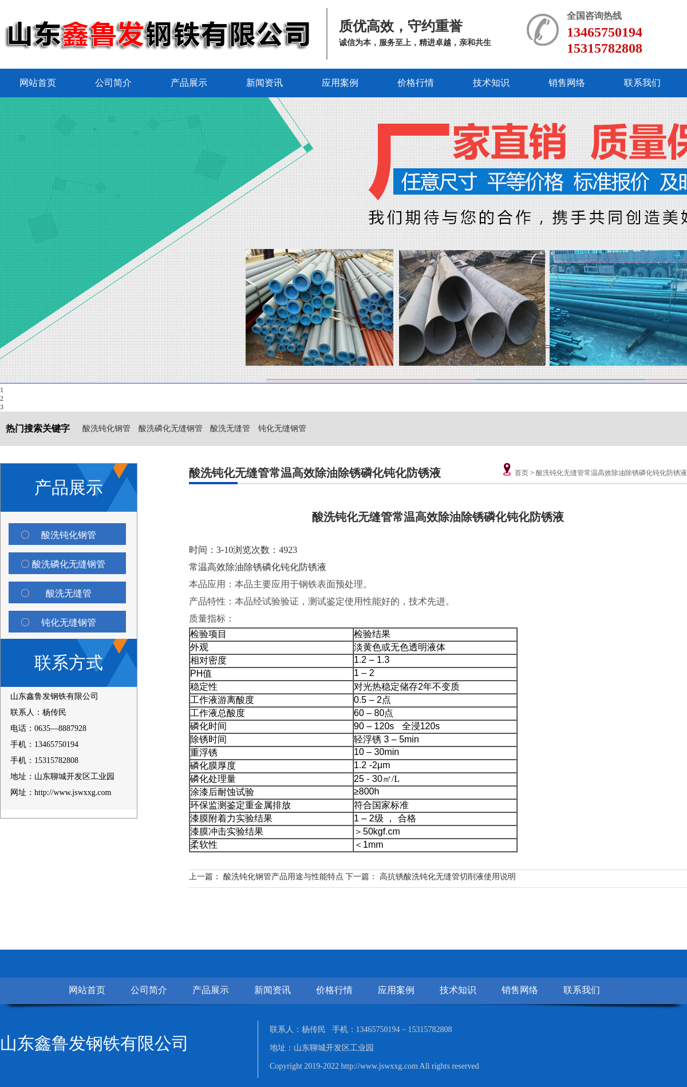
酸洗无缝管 (230, 428)
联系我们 (642, 83)
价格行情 (415, 83)
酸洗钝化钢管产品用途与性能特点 (283, 876)
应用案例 (340, 83)
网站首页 (37, 83)
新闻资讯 (264, 83)
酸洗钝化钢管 (106, 428)
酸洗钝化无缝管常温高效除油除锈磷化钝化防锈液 (611, 473)
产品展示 (189, 83)
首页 (521, 473)
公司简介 (113, 83)
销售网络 (566, 83)
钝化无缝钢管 (282, 428)
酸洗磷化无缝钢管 (171, 428)
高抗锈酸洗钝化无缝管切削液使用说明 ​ (449, 876)
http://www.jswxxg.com (380, 1066)
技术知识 (491, 83)
